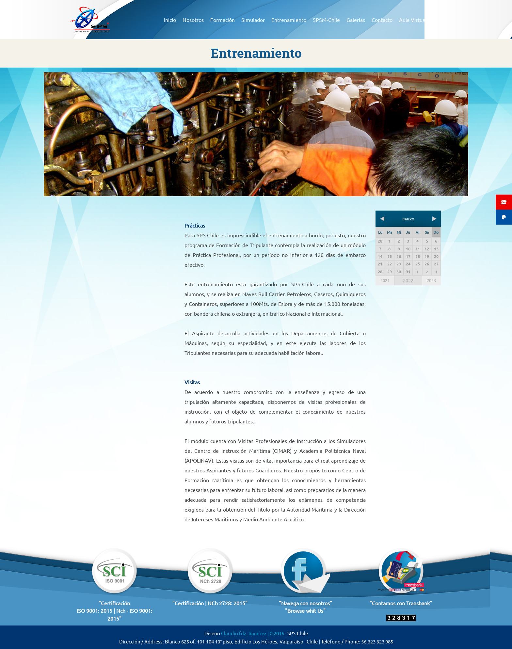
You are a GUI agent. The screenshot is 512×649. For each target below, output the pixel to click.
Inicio (170, 19)
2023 (431, 280)
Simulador (253, 19)
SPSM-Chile (326, 19)
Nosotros (193, 19)
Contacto (382, 19)
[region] (256, 134)
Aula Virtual (412, 19)
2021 (385, 280)
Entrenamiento (288, 19)
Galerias (355, 19)
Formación (222, 19)
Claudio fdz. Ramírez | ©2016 (253, 633)
